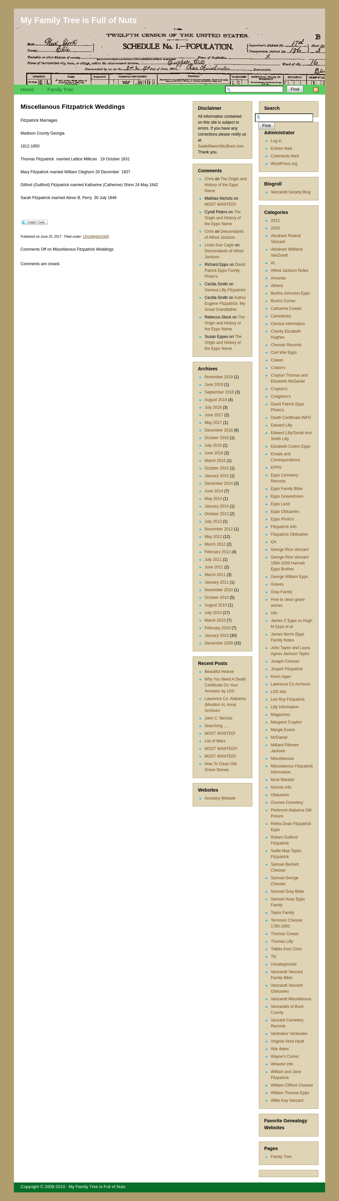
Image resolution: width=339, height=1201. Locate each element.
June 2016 (214, 453)
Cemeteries (281, 316)
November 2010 (219, 590)
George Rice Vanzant (290, 549)
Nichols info (281, 787)
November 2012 (219, 529)
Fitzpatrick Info (284, 526)
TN (273, 956)
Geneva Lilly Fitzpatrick (225, 290)
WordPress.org (284, 163)
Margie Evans (283, 729)
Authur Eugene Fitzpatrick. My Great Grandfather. (225, 303)
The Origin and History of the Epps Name (226, 185)
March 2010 (215, 620)
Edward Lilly (281, 425)
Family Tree (60, 89)
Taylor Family (282, 912)
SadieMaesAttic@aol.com (221, 146)
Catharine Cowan (286, 308)
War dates (280, 1049)
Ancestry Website (220, 798)
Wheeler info (282, 1064)
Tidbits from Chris (286, 949)
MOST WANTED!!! (221, 748)
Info (274, 613)
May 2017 (213, 422)
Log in (276, 141)
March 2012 (215, 544)
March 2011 (215, 574)
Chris (209, 179)
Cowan (277, 360)
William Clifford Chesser (292, 1085)
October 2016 (217, 437)
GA (273, 542)
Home (27, 89)
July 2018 (213, 407)
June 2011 (214, 567)
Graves (277, 584)
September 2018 (219, 392)
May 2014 (213, 498)
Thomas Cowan (285, 934)
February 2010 (217, 628)
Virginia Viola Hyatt (287, 1041)
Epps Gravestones (287, 496)
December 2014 (219, 483)
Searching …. (217, 726)
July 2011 (213, 559)
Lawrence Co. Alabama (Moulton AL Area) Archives (225, 704)
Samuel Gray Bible (287, 891)
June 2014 (214, 491)
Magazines (280, 714)
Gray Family (281, 592)
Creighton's (281, 396)
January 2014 (217, 506)
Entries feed (281, 148)
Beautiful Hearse (219, 671)
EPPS (276, 467)
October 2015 (217, 468)
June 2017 (214, 415)
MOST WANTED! (220, 733)
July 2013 (213, 521)
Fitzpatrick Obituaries (289, 534)
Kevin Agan (281, 676)
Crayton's (279, 389)
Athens (277, 285)
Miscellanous (282, 758)
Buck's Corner (283, 301)
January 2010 (217, 635)
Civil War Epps (284, 352)
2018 (275, 228)
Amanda (278, 278)
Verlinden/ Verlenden (289, 1033)
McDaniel (279, 737)
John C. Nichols (218, 718)
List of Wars (215, 741)
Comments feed (285, 156)
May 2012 (213, 536)
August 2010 (216, 605)
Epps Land (280, 504)
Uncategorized (283, 964)
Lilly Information (285, 707)
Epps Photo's (282, 519)
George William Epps (289, 576)
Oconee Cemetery (287, 802)
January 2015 (217, 476)
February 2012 (217, 552)
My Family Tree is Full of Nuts (79, 20)
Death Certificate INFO (291, 417)
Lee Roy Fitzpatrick (288, 699)
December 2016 (219, 430)
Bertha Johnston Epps (290, 293)
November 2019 (219, 377)
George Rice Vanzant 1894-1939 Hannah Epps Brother (290, 563)
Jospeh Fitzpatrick (287, 669)
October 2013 (217, 514)
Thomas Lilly (282, 941)
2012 (275, 220)
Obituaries (280, 795)
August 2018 (216, 399)
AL (273, 263)
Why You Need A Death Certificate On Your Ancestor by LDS (225, 685)
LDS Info (278, 691)
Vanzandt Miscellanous (291, 999)
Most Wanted (282, 779)
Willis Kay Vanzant (287, 1100)
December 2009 (219, 643)
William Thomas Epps (290, 1093)
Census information (288, 323)
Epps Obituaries (285, 511)
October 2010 (217, 597)
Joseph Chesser (285, 661)
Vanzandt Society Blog (291, 192)
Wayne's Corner (285, 1056)
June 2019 (214, 384)
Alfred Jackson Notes (289, 270)
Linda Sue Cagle (219, 245)
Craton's (278, 367)
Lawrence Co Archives (290, 684)
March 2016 (215, 460)
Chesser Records (286, 345)
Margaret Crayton (286, 722)
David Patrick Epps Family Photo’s (225, 270)
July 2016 (213, 445)
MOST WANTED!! (220, 204)
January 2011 (217, 582)
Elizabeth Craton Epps (290, 446)
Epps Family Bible (287, 488)
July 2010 (213, 612)
